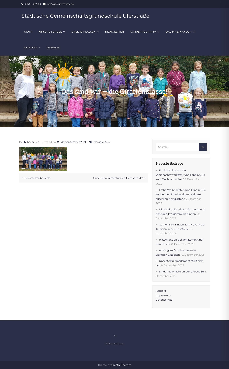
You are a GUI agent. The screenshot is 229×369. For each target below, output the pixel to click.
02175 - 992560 (32, 4)
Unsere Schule (50, 31)
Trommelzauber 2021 (37, 178)
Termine (53, 47)
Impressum (163, 295)
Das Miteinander (178, 31)
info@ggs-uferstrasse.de (60, 4)
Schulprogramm (143, 31)
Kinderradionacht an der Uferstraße (181, 271)
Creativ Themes (121, 364)
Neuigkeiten (114, 31)
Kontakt (30, 47)
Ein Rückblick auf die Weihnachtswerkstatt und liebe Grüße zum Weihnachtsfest (180, 175)
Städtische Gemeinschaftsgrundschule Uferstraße (85, 16)
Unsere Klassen (83, 31)
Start (28, 31)
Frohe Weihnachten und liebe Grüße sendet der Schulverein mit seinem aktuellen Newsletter (181, 194)
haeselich (33, 142)
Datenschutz (164, 299)
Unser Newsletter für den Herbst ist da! (118, 178)
